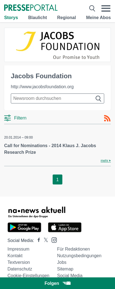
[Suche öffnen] (92, 8)
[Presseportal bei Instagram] (52, 239)
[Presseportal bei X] (44, 240)
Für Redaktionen (73, 249)
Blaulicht (37, 17)
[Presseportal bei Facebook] (37, 240)
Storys (11, 17)
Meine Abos (98, 17)
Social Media (70, 275)
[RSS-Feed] (107, 118)
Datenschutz (19, 269)
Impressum (18, 249)
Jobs (62, 262)
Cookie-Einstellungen (28, 275)
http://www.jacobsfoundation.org (42, 86)
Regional (66, 17)
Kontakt (14, 255)
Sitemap (65, 269)
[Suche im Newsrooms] (57, 98)
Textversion (18, 262)
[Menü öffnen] (106, 8)
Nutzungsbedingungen (79, 255)
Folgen (57, 283)
